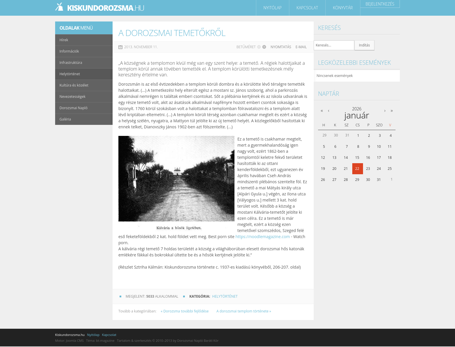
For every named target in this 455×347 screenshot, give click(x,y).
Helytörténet (224, 296)
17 (379, 157)
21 (346, 168)
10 (379, 146)
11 (390, 146)
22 (357, 168)
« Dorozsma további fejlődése (185, 311)
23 (368, 168)
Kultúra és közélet (74, 85)
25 (390, 168)
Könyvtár (343, 7)
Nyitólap (272, 7)
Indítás (364, 45)
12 (323, 157)
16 (368, 157)
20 (334, 168)
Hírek (63, 39)
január (356, 115)
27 (334, 179)
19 (323, 168)
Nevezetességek (72, 96)
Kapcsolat (307, 7)
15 (357, 157)
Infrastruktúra (70, 62)
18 (390, 157)
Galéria (65, 119)
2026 (356, 109)
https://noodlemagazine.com (262, 236)
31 (379, 179)
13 (334, 157)
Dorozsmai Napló (73, 107)
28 (346, 179)
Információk (69, 51)
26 (323, 179)
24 (379, 168)
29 (357, 179)
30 (368, 179)
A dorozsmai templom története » (243, 311)
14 (346, 157)
